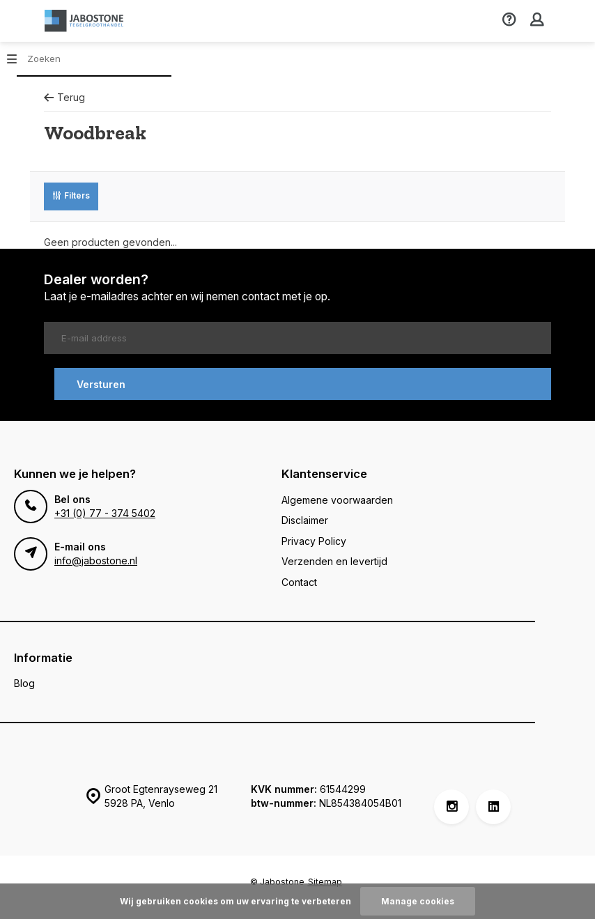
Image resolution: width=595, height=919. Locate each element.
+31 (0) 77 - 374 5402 (104, 513)
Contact (299, 582)
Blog (24, 683)
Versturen (101, 384)
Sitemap (325, 881)
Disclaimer (304, 520)
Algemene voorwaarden (337, 500)
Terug (64, 97)
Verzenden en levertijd (334, 561)
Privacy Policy (313, 541)
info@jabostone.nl (95, 560)
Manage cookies (417, 901)
